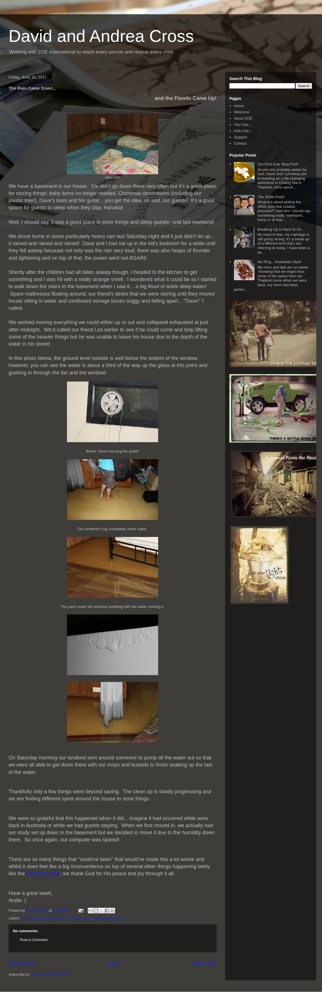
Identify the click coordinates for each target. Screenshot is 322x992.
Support (240, 137)
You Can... (242, 124)
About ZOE (243, 118)
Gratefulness (55, 918)
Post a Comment (34, 940)
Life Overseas (79, 918)
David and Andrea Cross (101, 36)
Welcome (241, 112)
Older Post (204, 963)
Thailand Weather (107, 918)
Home (114, 963)
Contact (240, 143)
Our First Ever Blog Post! (277, 164)
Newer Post (22, 963)
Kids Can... (243, 131)
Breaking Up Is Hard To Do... (280, 229)
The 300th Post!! (270, 197)
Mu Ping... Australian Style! (279, 262)
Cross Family (32, 918)
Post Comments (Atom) (50, 974)
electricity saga (42, 873)
